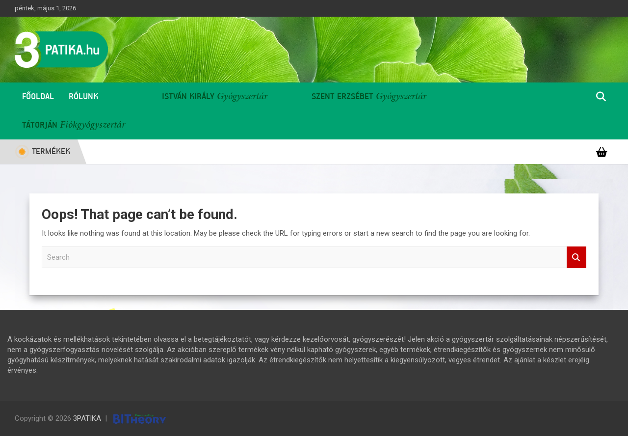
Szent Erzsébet (342, 97)
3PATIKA (87, 418)
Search (576, 257)
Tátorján (39, 125)
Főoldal (38, 97)
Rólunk (83, 97)
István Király (188, 97)
